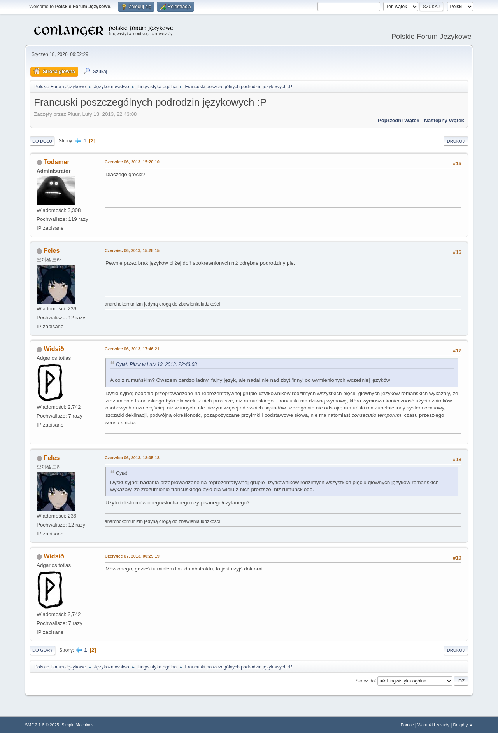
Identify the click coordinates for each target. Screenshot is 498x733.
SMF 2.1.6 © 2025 (42, 725)
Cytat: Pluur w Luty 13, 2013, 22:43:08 (156, 364)
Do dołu (42, 141)
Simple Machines (77, 725)
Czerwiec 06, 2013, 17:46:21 (132, 348)
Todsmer (56, 162)
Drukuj (456, 141)
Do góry (42, 650)
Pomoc (407, 725)
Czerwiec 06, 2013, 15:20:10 (132, 161)
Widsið (54, 349)
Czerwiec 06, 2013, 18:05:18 (132, 457)
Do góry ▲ (463, 725)
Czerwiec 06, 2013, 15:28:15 (132, 250)
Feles (52, 250)
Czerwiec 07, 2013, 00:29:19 (132, 556)
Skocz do (365, 680)
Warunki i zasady (433, 725)
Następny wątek (444, 120)
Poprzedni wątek (398, 120)
